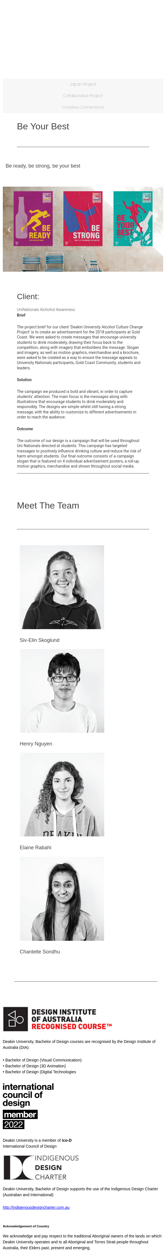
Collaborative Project (83, 96)
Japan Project (83, 84)
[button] (9, 229)
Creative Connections (83, 107)
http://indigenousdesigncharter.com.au (36, 1207)
